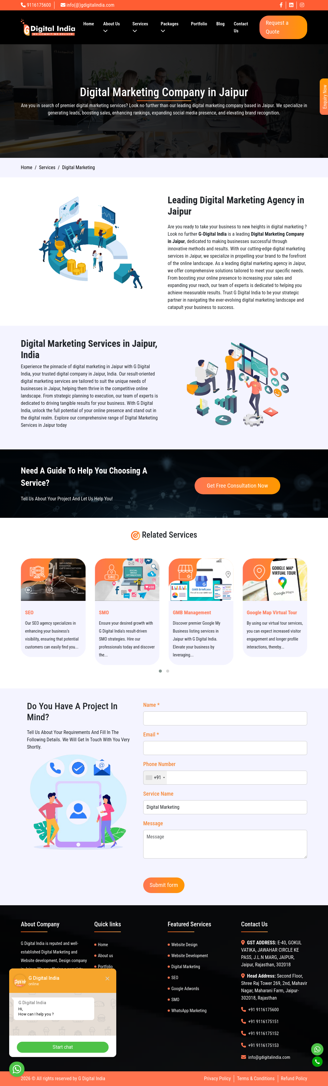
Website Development (189, 955)
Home (88, 24)
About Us (111, 27)
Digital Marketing (185, 966)
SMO (126, 612)
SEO (51, 612)
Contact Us (241, 27)
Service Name (158, 793)
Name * (151, 705)
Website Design (184, 944)
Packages (169, 27)
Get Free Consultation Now (237, 485)
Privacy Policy (217, 1078)
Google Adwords (185, 988)
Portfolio (199, 24)
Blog (220, 24)
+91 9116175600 (263, 1009)
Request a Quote (277, 27)
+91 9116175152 (263, 1033)
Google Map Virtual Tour (294, 612)
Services (140, 27)
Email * (151, 734)
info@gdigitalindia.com (269, 1057)
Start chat (63, 1047)
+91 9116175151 (263, 1021)
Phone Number (159, 764)
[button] (160, 671)
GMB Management (214, 612)
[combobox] (155, 777)
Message (153, 823)
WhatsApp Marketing (189, 1010)
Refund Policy (294, 1078)
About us (105, 955)
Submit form (164, 884)
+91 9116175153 (263, 1045)
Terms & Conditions (255, 1078)
